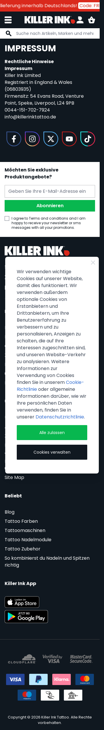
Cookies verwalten (52, 452)
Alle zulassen (52, 432)
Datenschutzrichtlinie (60, 417)
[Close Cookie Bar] (93, 262)
